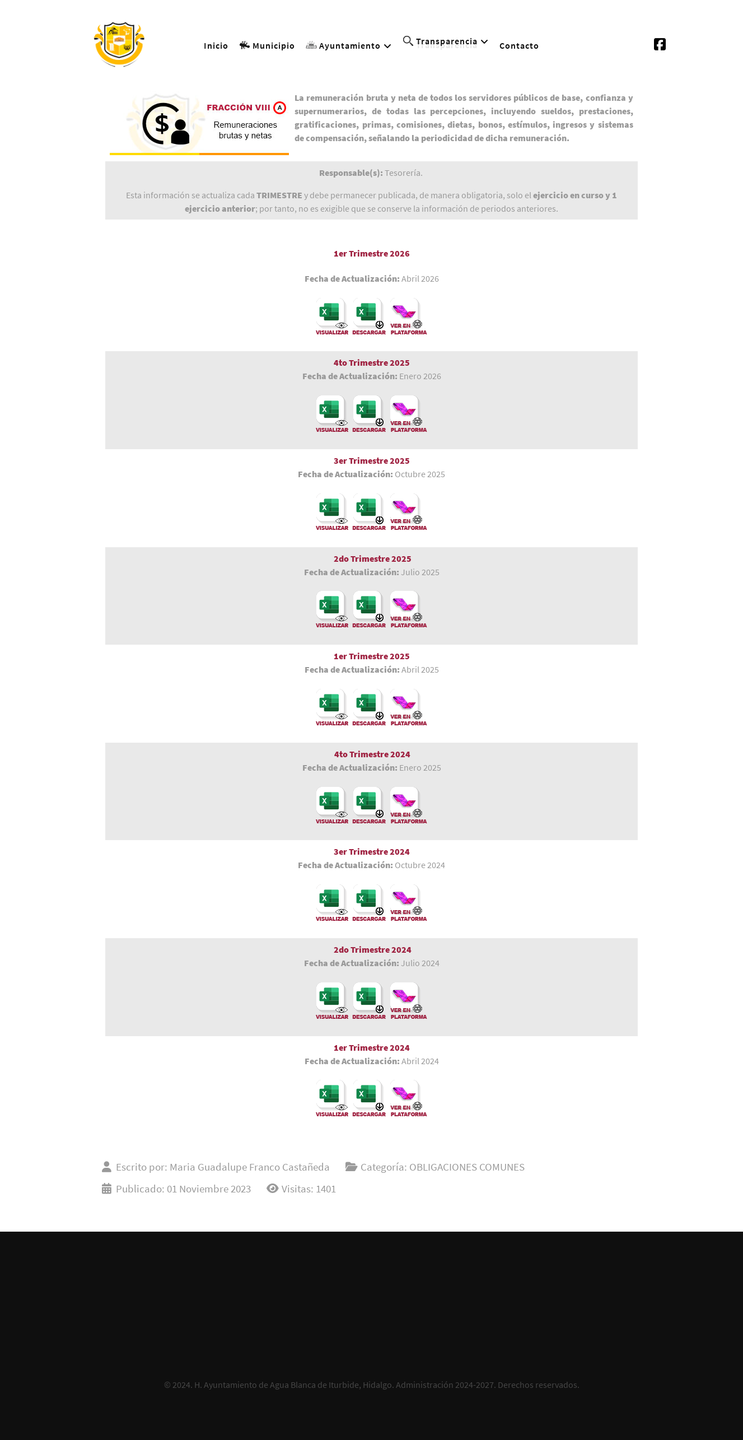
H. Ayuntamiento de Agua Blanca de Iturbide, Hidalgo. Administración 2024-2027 (344, 1384)
